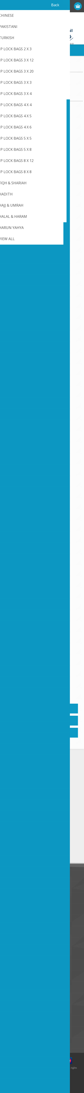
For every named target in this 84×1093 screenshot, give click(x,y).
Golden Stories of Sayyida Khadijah (42, 645)
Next (59, 687)
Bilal (42, 259)
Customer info (16, 971)
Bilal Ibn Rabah (42, 355)
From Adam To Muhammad (42, 546)
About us (12, 913)
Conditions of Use (19, 906)
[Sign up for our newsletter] (28, 841)
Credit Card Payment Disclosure (29, 942)
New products (16, 1015)
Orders (11, 986)
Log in (61, 6)
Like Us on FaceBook (21, 891)
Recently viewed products (24, 1022)
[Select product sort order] (48, 94)
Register (52, 6)
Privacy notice (16, 899)
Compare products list (22, 1029)
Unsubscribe (34, 850)
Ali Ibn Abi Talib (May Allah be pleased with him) (42, 166)
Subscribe (13, 850)
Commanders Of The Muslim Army (42, 453)
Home (7, 68)
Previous (18, 687)
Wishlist (11, 993)
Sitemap (12, 950)
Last (65, 687)
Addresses (13, 978)
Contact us (14, 935)
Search (11, 1037)
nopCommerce (49, 1076)
